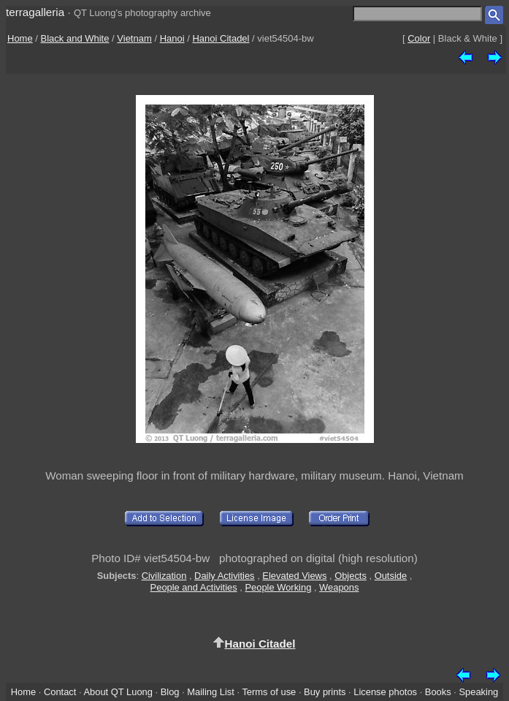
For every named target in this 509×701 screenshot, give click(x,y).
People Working (278, 587)
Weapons (339, 587)
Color (418, 38)
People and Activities (193, 587)
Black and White (75, 38)
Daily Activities (224, 575)
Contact (60, 691)
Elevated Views (294, 575)
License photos (385, 691)
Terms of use (269, 691)
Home (20, 38)
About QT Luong (117, 691)
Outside (391, 575)
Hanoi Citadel (220, 38)
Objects (350, 575)
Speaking (478, 691)
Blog (170, 691)
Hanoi (172, 38)
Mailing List (210, 691)
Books (438, 691)
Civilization (164, 575)
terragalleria (35, 12)
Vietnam (134, 38)
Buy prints (324, 691)
